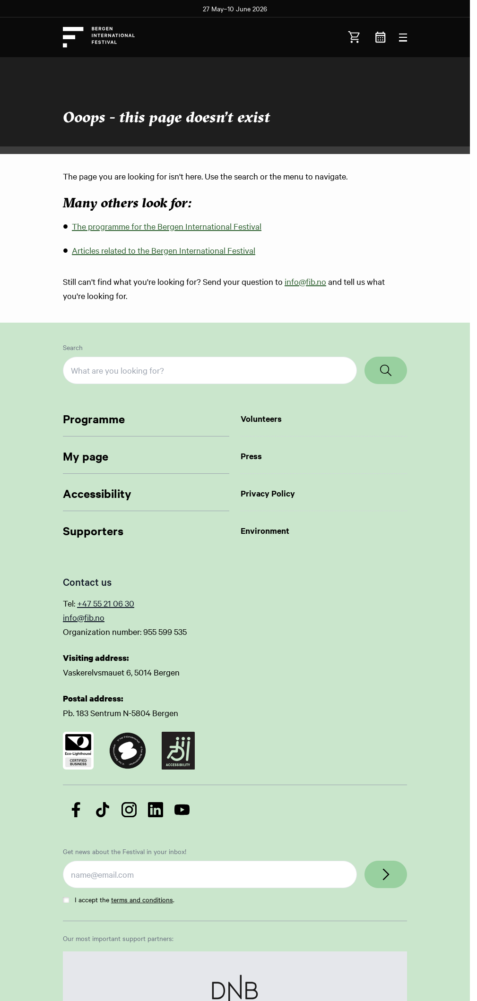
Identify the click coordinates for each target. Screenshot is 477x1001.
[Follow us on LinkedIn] (155, 809)
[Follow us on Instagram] (129, 809)
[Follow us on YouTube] (182, 809)
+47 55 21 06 (101, 603)
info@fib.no (305, 281)
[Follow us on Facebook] (76, 809)
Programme (94, 418)
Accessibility (97, 493)
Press (251, 456)
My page (85, 455)
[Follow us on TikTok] (102, 809)
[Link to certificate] (78, 751)
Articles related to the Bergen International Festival (163, 250)
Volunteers (261, 418)
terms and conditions (142, 899)
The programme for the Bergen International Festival (166, 226)
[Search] (385, 370)
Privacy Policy (268, 493)
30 (129, 603)
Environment (265, 530)
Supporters (93, 530)
